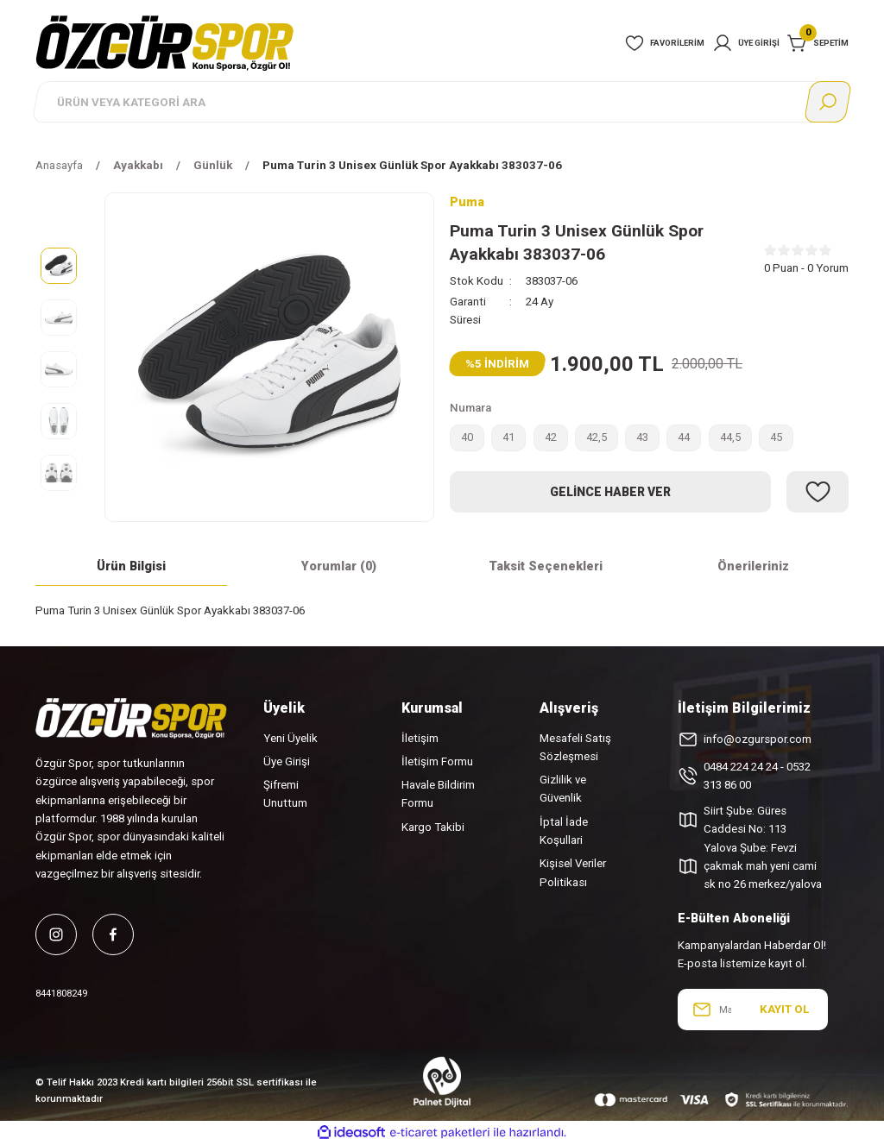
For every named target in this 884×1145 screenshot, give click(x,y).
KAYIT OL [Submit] (784, 1009)
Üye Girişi (286, 761)
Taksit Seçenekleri (546, 566)
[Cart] (818, 43)
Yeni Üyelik (290, 738)
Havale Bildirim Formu (438, 793)
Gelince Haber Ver (610, 492)
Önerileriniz (753, 566)
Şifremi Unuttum (285, 793)
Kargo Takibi (432, 827)
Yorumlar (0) (338, 566)
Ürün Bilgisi (131, 566)
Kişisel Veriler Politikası (573, 872)
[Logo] (164, 42)
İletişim (420, 738)
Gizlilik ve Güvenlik (563, 788)
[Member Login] (746, 43)
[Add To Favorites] (817, 493)
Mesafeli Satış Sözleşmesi (575, 747)
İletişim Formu (437, 761)
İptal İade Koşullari (564, 830)
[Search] (442, 102)
